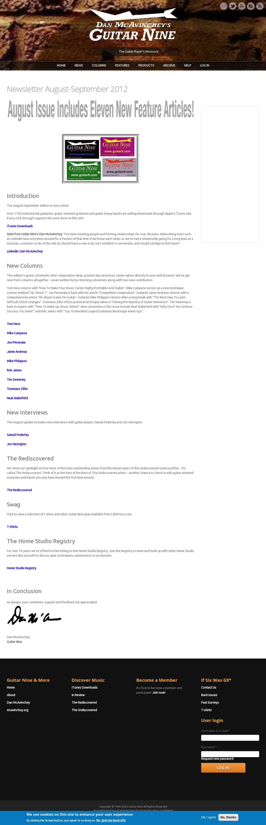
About (11, 695)
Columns (99, 65)
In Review (78, 695)
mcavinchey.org (17, 710)
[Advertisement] (230, 173)
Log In (204, 65)
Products (146, 65)
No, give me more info (111, 821)
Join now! (158, 692)
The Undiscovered (84, 710)
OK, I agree (208, 818)
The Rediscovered (84, 702)
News (79, 65)
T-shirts (206, 710)
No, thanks (228, 818)
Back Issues (209, 695)
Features (122, 65)
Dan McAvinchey (18, 702)
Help (187, 65)
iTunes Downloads (85, 687)
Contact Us (208, 687)
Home (61, 65)
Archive (169, 65)
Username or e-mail (215, 731)
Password (209, 747)
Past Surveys (210, 702)
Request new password (217, 758)
